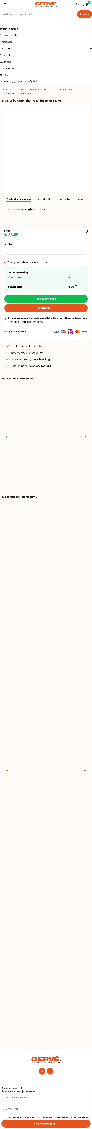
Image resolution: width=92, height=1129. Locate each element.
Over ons (5, 62)
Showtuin (5, 55)
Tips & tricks (7, 68)
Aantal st (10, 244)
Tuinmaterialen (9, 35)
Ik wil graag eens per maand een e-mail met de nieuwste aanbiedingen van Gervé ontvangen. (47, 1117)
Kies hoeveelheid (44, 1123)
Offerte (44, 308)
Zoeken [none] (84, 14)
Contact (5, 75)
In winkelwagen (44, 299)
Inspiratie (5, 48)
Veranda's (6, 42)
